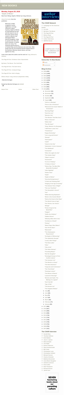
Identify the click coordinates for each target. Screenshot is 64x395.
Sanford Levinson (49, 362)
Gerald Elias (47, 334)
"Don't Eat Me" (49, 282)
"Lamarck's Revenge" (51, 275)
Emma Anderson (48, 345)
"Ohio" (46, 245)
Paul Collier (47, 364)
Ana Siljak (46, 343)
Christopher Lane (49, 351)
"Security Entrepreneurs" (52, 179)
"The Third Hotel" (50, 269)
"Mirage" (47, 205)
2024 (45, 75)
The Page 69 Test (48, 37)
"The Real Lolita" (49, 242)
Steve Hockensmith (49, 347)
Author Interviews (49, 39)
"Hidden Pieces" (49, 216)
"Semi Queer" (48, 139)
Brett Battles (47, 338)
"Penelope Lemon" (50, 271)
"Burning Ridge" (49, 111)
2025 (45, 73)
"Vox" (46, 192)
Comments (46, 65)
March (47, 299)
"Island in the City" (50, 144)
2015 (45, 311)
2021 (45, 82)
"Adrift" (47, 141)
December (48, 91)
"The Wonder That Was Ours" (53, 117)
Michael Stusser (48, 355)
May (46, 295)
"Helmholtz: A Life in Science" (53, 146)
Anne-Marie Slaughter (50, 361)
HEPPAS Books (48, 41)
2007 (45, 328)
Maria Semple (47, 341)
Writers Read (47, 35)
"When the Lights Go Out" (52, 153)
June (46, 293)
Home (20, 89)
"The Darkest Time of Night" (53, 185)
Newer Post (4, 89)
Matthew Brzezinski (49, 359)
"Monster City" (49, 115)
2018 (45, 89)
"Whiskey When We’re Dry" (52, 218)
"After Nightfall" (49, 170)
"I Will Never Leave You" (51, 128)
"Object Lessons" (50, 157)
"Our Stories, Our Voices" (52, 203)
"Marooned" (48, 230)
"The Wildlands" (49, 148)
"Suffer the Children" (51, 214)
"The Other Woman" (50, 249)
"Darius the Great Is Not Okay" (53, 199)
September (48, 98)
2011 (45, 319)
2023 (45, 78)
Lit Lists (46, 29)
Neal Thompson (48, 366)
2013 (45, 315)
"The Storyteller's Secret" (52, 190)
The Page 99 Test (48, 33)
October (47, 95)
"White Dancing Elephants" (52, 194)
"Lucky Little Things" (51, 240)
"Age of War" (48, 284)
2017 (45, 306)
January (47, 304)
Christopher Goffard (49, 353)
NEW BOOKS (9, 5)
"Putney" (47, 223)
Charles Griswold (48, 357)
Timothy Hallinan (48, 336)
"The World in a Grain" (51, 262)
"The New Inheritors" (51, 264)
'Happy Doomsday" (50, 133)
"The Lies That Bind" (51, 188)
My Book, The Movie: (11, 63)
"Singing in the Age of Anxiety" (53, 183)
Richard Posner (48, 368)
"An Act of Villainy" (50, 161)
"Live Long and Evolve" (51, 135)
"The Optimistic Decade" (52, 238)
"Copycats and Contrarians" (53, 267)
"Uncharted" (48, 150)
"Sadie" (47, 174)
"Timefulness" (49, 130)
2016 (45, 308)
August (47, 100)
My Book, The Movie (49, 31)
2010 (45, 322)
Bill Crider (46, 349)
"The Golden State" (50, 155)
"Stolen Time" (49, 172)
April (46, 297)
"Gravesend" (48, 159)
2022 (45, 80)
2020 (45, 84)
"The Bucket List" (50, 286)
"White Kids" (48, 122)
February (47, 302)
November (48, 93)
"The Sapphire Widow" (51, 288)
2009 (45, 324)
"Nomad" (47, 137)
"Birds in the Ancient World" (53, 197)
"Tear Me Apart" (49, 124)
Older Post (35, 89)
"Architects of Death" (51, 221)
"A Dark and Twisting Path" (52, 181)
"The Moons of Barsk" (51, 273)
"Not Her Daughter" (50, 254)
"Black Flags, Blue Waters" (52, 225)
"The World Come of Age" (52, 201)
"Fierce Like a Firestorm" (52, 104)
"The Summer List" (50, 260)
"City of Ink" (48, 247)
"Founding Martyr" (50, 251)
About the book (5, 19)
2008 (45, 326)
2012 (45, 317)
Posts (45, 62)
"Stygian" (47, 212)
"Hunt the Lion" (49, 113)
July (46, 291)
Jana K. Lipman (48, 340)
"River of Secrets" (50, 119)
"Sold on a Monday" (50, 102)
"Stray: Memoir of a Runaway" (53, 126)
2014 (45, 313)
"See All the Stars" (50, 227)
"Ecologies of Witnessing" (52, 236)
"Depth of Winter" (7, 14)
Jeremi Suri (47, 370)
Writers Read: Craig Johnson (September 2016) (14, 76)
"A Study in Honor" (50, 164)
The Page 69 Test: (14, 59)
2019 (45, 86)
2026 (45, 71)
